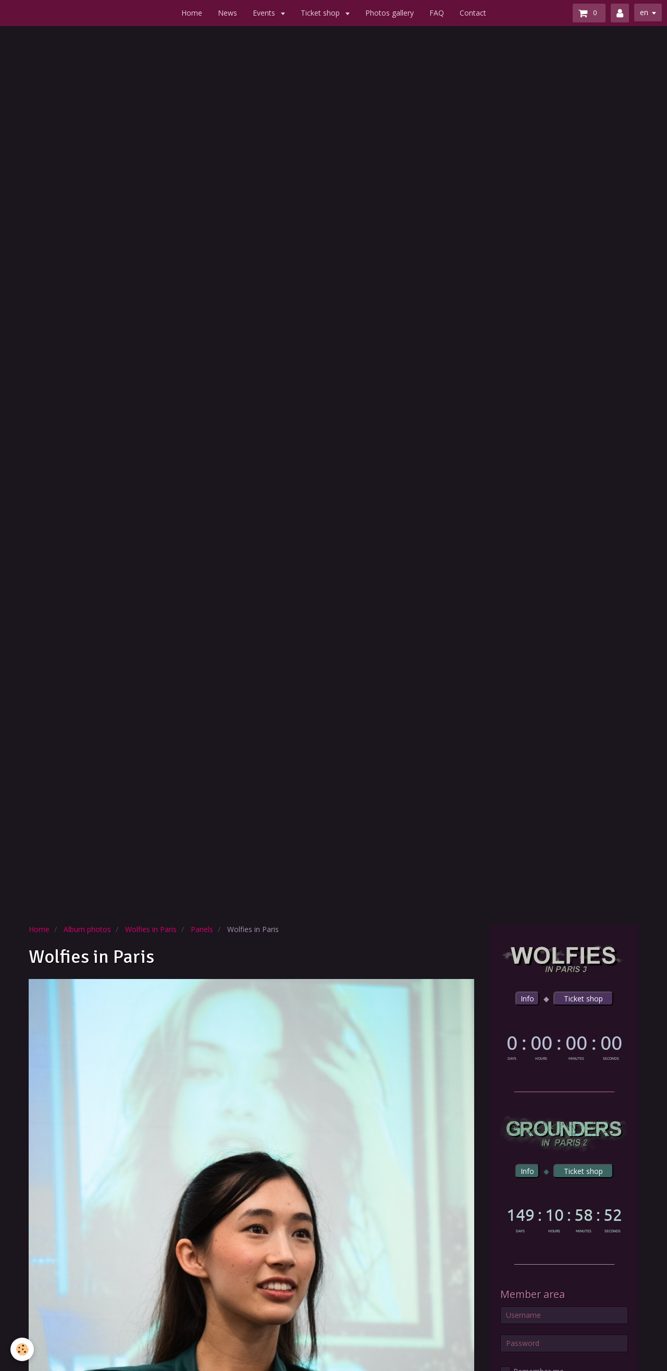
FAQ (436, 13)
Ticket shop (321, 13)
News (227, 13)
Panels (202, 929)
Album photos (87, 929)
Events (265, 13)
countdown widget (564, 1045)
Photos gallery (389, 13)
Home (191, 13)
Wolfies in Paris (151, 929)
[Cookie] (22, 1349)
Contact (473, 13)
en (644, 12)
